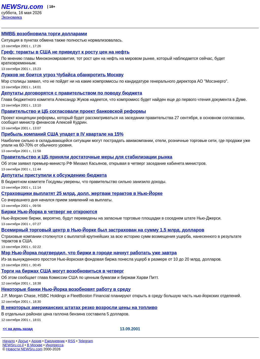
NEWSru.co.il (13, 345)
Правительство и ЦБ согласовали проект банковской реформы (73, 111)
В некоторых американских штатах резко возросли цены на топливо (79, 307)
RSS (71, 341)
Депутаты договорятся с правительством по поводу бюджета (71, 93)
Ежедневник (55, 341)
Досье (23, 341)
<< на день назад (18, 329)
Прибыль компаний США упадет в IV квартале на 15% (62, 134)
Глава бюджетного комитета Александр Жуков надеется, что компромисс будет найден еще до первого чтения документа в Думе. (124, 99)
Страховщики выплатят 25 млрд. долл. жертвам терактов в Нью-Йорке (81, 193)
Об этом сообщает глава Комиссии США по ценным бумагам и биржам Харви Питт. (80, 277)
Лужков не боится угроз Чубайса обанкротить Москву (62, 74)
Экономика (11, 17)
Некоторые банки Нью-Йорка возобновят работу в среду (66, 289)
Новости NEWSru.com (24, 349)
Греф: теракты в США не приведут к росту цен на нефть (65, 52)
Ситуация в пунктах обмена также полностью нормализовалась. (62, 40)
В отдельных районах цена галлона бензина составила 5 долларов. (65, 314)
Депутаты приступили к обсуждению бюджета (54, 175)
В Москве (34, 345)
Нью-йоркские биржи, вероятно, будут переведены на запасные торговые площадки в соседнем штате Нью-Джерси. (111, 218)
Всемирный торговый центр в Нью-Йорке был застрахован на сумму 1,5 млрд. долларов (102, 229)
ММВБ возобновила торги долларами (44, 33)
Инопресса (55, 345)
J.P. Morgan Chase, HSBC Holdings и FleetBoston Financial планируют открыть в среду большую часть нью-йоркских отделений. (121, 296)
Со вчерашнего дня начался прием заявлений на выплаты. (57, 200)
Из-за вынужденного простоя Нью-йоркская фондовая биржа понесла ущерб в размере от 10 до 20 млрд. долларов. (111, 259)
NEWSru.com (22, 6)
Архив (36, 341)
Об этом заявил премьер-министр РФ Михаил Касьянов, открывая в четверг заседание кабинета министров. (104, 163)
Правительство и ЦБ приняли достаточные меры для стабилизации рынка (86, 156)
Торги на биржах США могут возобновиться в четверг (62, 271)
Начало (9, 341)
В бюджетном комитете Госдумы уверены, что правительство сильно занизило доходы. (83, 182)
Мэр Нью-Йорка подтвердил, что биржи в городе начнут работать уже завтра (89, 252)
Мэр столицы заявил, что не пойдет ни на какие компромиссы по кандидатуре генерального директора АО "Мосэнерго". (114, 81)
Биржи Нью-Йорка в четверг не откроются (49, 211)
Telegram (85, 341)
